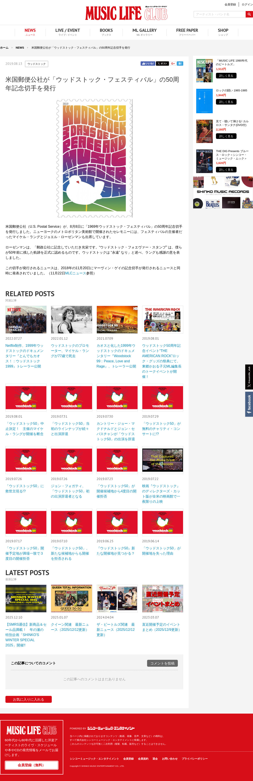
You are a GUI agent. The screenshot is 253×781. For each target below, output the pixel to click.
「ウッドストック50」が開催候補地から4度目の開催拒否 (117, 491)
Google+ (173, 63)
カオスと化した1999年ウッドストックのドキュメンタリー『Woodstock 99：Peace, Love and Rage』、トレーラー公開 (116, 356)
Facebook (249, 404)
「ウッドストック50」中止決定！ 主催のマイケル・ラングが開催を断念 (24, 429)
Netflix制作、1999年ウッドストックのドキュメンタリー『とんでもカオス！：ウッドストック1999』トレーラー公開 (24, 356)
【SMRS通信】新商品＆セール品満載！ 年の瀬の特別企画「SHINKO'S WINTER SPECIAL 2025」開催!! (26, 635)
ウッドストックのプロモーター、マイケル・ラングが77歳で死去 (70, 351)
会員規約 (143, 758)
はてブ (180, 63)
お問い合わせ (170, 758)
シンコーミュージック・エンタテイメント (111, 728)
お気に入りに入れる (28, 699)
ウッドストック (37, 63)
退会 (155, 758)
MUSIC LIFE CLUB (126, 13)
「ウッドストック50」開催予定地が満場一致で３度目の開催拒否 (24, 553)
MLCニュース (75, 273)
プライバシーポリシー (195, 758)
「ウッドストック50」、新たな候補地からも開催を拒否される (70, 553)
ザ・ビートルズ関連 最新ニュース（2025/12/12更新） (116, 630)
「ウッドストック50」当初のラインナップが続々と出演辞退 (70, 429)
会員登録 (128, 758)
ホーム (4, 47)
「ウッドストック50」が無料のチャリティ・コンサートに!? (161, 429)
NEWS (20, 47)
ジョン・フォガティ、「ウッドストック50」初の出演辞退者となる (70, 491)
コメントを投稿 (162, 663)
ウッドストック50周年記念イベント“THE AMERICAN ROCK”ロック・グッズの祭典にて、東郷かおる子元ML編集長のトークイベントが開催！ (162, 361)
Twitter (162, 63)
